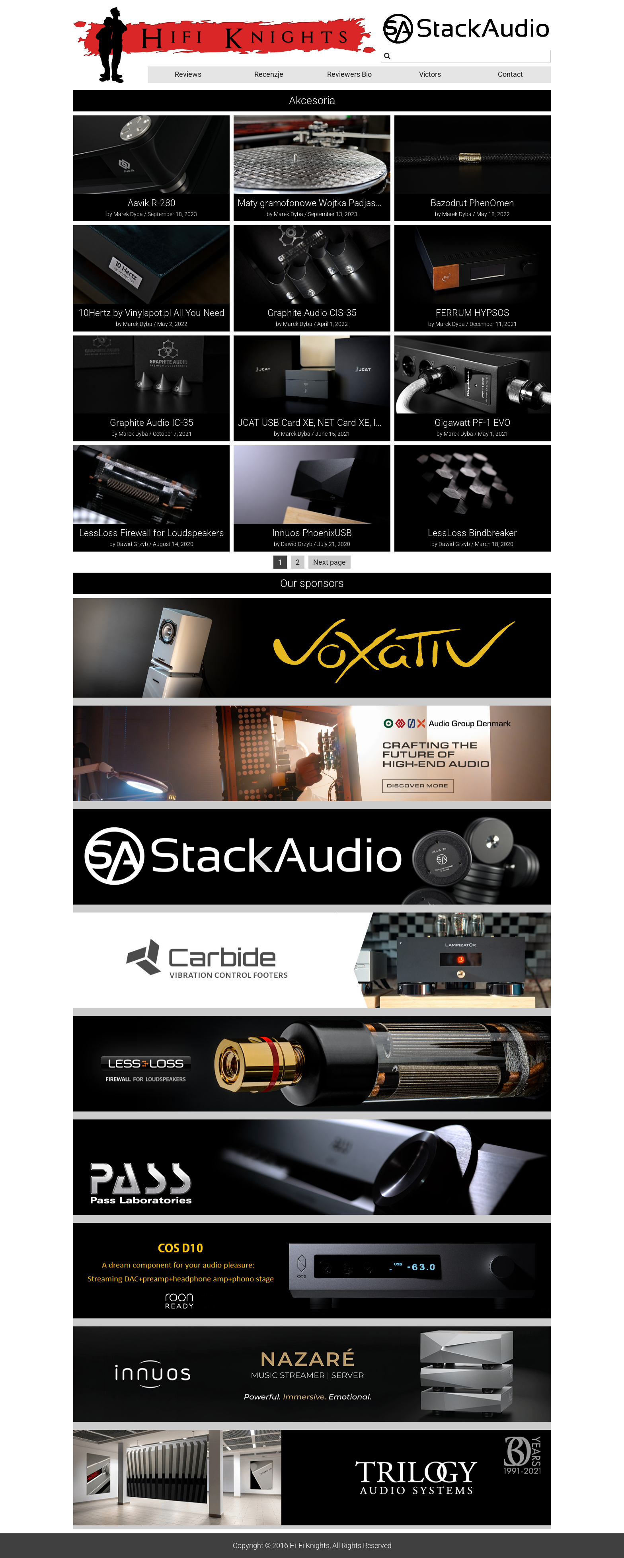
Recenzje (268, 74)
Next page (329, 562)
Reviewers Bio (349, 74)
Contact (510, 74)
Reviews (188, 74)
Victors (430, 74)
